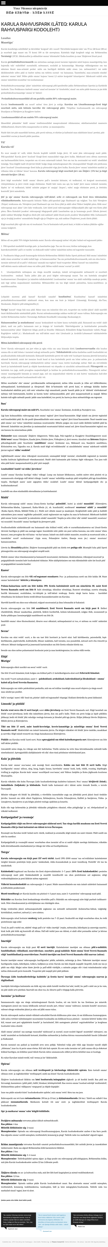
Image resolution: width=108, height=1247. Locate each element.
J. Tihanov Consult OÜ (57, 1242)
